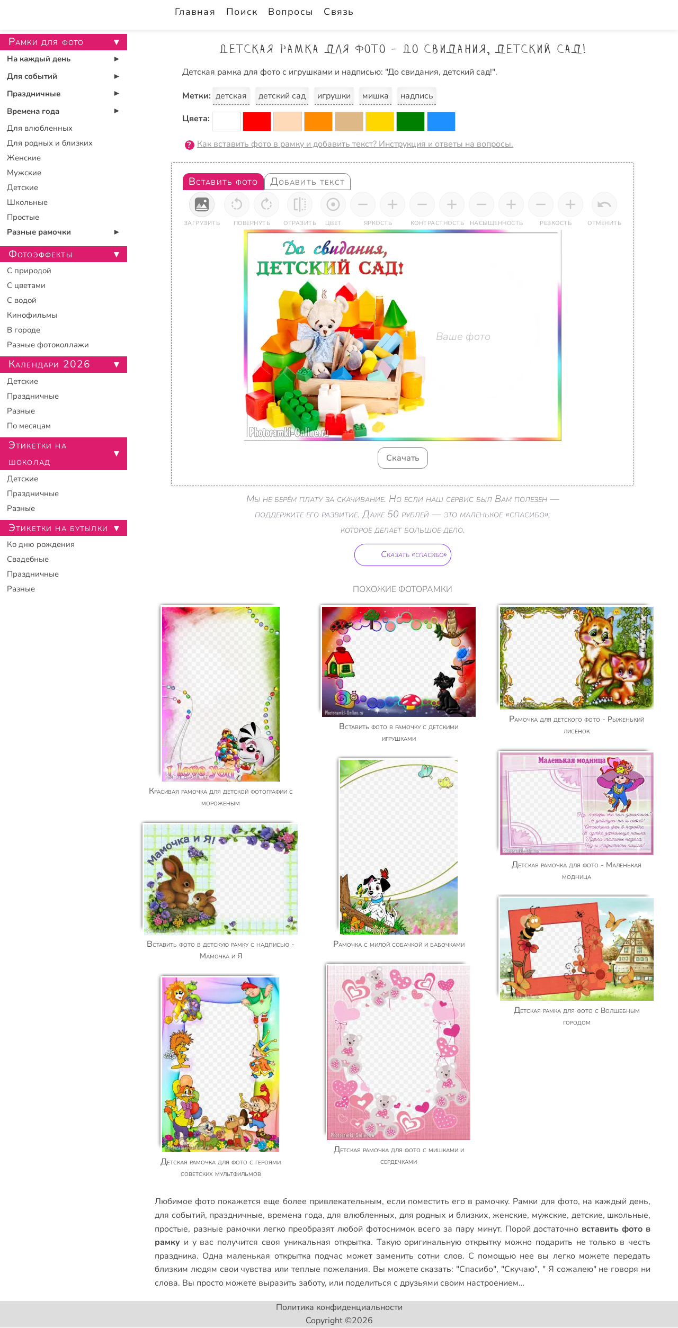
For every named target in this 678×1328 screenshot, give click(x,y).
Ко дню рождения (41, 544)
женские (510, 1215)
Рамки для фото (545, 1201)
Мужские (24, 172)
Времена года (33, 111)
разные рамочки (226, 1229)
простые (171, 1229)
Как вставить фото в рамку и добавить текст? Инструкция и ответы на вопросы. (355, 144)
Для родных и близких (50, 143)
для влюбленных (361, 1215)
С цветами (26, 285)
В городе (23, 330)
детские (587, 1215)
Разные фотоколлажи (48, 344)
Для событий (32, 76)
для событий (180, 1215)
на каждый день (615, 1201)
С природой (29, 270)
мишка (375, 96)
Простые (23, 217)
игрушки (334, 96)
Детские (22, 187)
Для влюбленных (40, 128)
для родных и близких (443, 1215)
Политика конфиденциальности (339, 1307)
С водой (22, 300)
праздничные (236, 1215)
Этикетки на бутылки (58, 528)
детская (231, 96)
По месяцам (29, 425)
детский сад (282, 96)
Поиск (241, 11)
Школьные (27, 202)
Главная (195, 11)
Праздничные (33, 93)
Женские (24, 157)
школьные (627, 1215)
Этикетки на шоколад (37, 453)
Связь (339, 11)
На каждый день (38, 58)
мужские (549, 1215)
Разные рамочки (39, 232)
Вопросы (290, 11)
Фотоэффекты (40, 254)
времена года (295, 1215)
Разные (21, 411)
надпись (416, 96)
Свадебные (28, 559)
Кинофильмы (32, 315)
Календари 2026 (49, 364)
